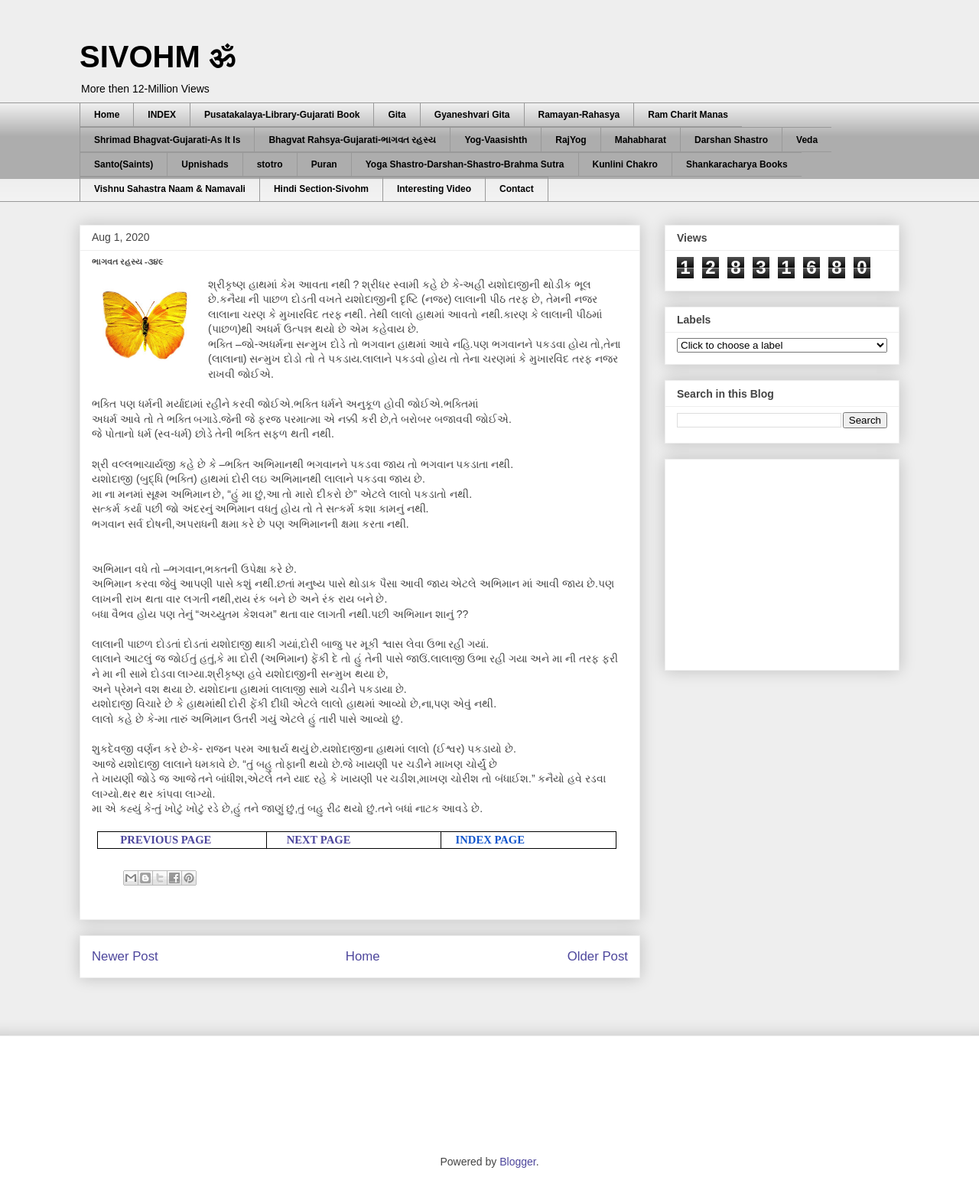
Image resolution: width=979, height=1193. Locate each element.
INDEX (162, 114)
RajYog (570, 140)
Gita (396, 114)
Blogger (517, 1162)
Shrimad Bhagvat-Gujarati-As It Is (167, 140)
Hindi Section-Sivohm (321, 189)
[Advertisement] (791, 560)
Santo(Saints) (123, 164)
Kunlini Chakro (625, 164)
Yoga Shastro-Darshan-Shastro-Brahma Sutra (465, 164)
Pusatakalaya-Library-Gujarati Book (281, 114)
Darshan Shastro (731, 140)
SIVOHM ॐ (158, 56)
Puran (324, 164)
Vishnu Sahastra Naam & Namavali (170, 189)
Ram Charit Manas (688, 114)
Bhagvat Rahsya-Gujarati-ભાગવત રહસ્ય (352, 140)
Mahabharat (640, 140)
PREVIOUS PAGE (165, 840)
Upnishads (204, 164)
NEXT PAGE (319, 840)
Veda (807, 140)
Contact (516, 189)
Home (106, 114)
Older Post (598, 956)
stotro (270, 164)
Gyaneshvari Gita (472, 114)
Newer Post (125, 956)
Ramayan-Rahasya (579, 114)
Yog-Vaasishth (495, 140)
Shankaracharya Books (737, 164)
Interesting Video (434, 189)
